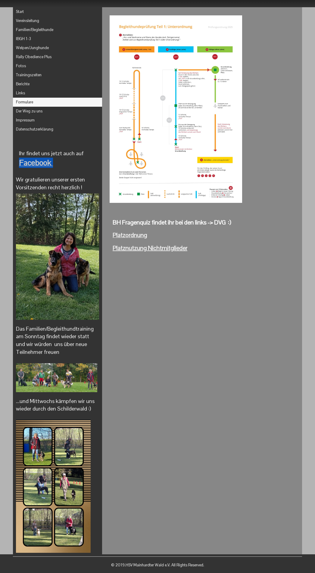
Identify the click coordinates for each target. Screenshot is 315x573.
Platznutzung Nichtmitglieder (150, 248)
